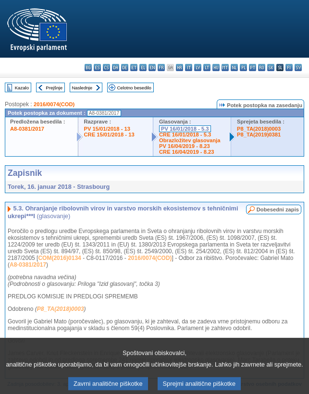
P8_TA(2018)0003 (259, 129)
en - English (152, 67)
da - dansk (115, 67)
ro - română (261, 67)
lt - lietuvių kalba (206, 67)
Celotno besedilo (134, 87)
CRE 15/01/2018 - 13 (109, 134)
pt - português (252, 67)
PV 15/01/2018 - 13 (107, 129)
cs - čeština (106, 67)
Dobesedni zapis (278, 209)
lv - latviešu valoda (197, 67)
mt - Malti (225, 67)
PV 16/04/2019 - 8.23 (184, 146)
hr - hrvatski (179, 67)
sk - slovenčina (270, 67)
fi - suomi (289, 67)
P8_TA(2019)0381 (259, 134)
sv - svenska (298, 67)
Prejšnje (54, 87)
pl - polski (243, 67)
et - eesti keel (133, 67)
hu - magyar (216, 67)
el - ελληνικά (143, 67)
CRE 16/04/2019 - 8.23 (186, 152)
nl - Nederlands (234, 67)
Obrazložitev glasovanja (189, 140)
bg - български (88, 67)
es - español (97, 67)
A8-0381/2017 (27, 129)
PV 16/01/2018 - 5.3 (185, 129)
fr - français (161, 67)
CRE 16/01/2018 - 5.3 (185, 134)
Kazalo (22, 87)
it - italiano (188, 67)
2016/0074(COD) (54, 104)
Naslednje (82, 87)
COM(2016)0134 (59, 258)
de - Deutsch (124, 67)
